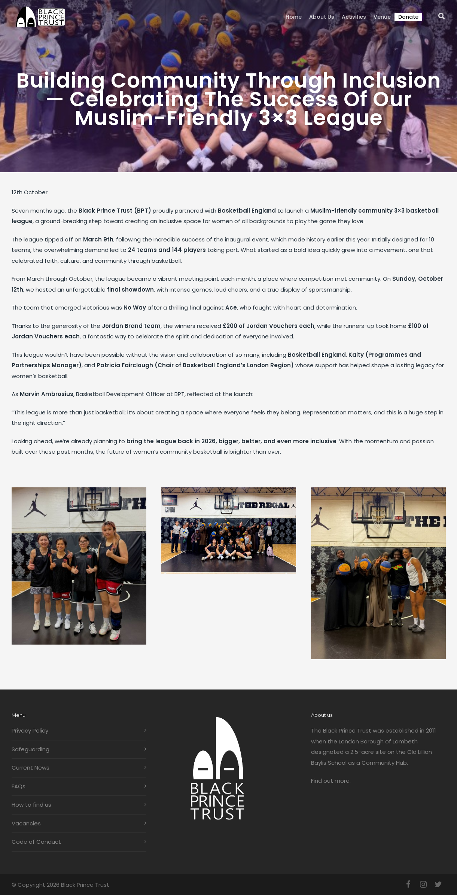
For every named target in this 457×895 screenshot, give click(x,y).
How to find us (31, 805)
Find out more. (331, 781)
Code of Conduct (36, 842)
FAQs (18, 786)
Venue (382, 17)
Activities (354, 17)
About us (321, 17)
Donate (408, 17)
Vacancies (26, 823)
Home (294, 17)
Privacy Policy (30, 730)
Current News (30, 767)
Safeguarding (30, 749)
